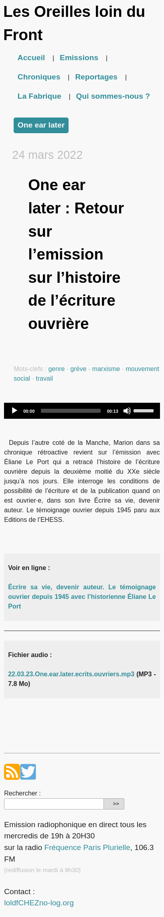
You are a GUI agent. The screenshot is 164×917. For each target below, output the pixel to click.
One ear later (41, 125)
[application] (82, 411)
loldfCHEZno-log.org (39, 903)
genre (56, 368)
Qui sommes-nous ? (113, 96)
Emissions (79, 57)
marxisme (106, 368)
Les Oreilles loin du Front (74, 23)
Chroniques (39, 77)
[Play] (14, 411)
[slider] (70, 411)
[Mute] (127, 411)
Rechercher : (22, 793)
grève (79, 368)
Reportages (96, 77)
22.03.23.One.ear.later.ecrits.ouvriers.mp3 (71, 674)
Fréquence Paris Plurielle (87, 847)
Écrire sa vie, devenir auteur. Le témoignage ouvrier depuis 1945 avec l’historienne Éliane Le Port (82, 597)
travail (44, 378)
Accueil (31, 57)
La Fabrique (39, 96)
